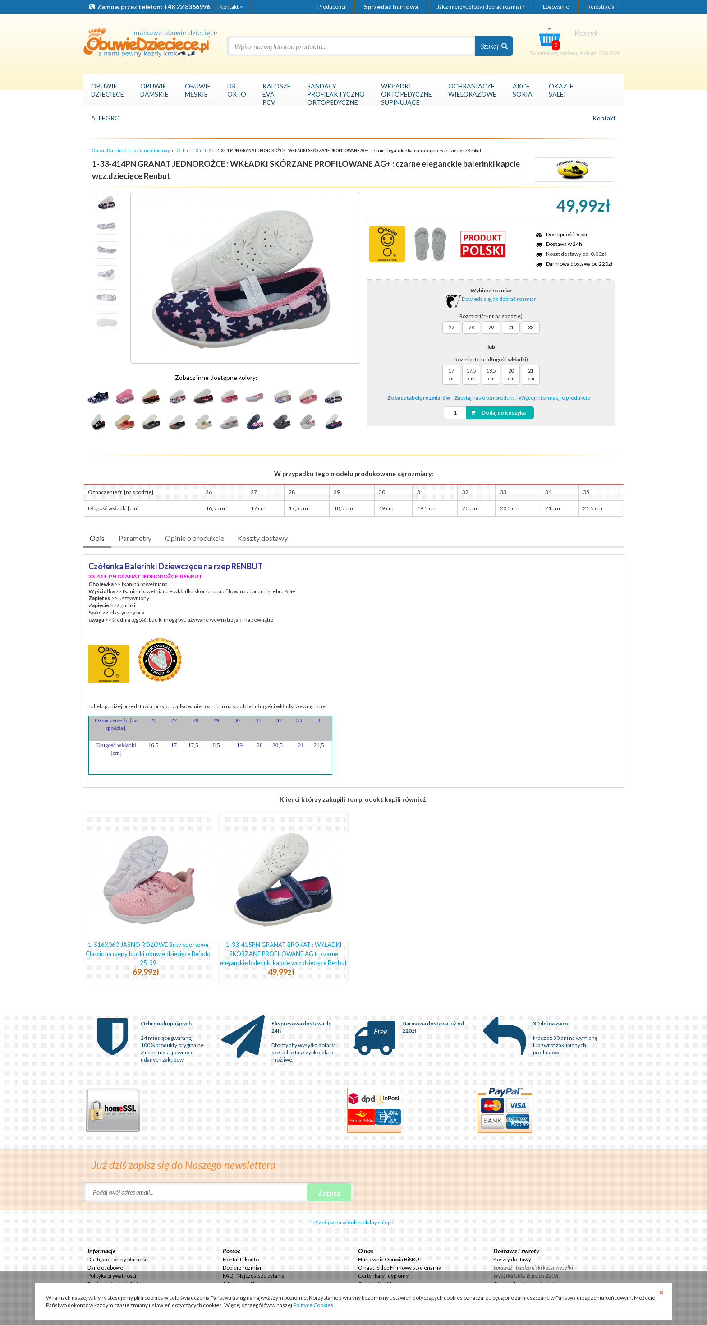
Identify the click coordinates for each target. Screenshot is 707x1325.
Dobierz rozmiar (242, 1267)
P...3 (194, 150)
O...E (181, 150)
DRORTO (236, 90)
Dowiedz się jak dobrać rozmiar (491, 298)
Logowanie (556, 6)
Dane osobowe (105, 1267)
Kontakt (232, 6)
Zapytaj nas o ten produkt (484, 397)
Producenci (331, 6)
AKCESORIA (523, 90)
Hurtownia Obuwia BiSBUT (390, 1259)
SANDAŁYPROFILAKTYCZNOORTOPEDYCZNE (336, 94)
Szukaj (494, 46)
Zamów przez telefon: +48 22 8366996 (149, 6)
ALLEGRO (105, 118)
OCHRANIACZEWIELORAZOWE (472, 90)
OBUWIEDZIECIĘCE (107, 90)
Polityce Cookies (313, 1305)
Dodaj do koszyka (497, 412)
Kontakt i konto (241, 1259)
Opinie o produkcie (194, 538)
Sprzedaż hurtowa (391, 6)
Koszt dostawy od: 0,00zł (576, 253)
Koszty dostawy (263, 538)
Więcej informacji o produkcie (554, 397)
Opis (97, 538)
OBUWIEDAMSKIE (154, 90)
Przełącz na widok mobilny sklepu (353, 1222)
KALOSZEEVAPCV (276, 94)
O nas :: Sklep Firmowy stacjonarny (399, 1267)
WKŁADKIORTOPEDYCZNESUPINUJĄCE (406, 94)
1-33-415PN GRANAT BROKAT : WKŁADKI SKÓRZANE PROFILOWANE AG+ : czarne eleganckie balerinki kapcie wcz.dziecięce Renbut (283, 953)
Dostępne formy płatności (118, 1259)
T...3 (207, 150)
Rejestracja (601, 6)
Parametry (135, 538)
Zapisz (329, 1192)
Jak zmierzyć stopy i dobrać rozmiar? (480, 6)
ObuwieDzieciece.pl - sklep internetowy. (131, 150)
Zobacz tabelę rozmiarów (418, 397)
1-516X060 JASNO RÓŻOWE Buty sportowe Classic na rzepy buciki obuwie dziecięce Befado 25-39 (148, 953)
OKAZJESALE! (561, 90)
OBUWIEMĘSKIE (198, 90)
